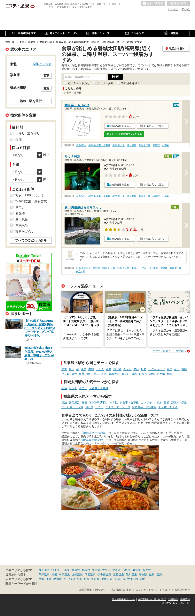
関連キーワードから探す (21, 583)
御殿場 (95, 579)
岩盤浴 (20, 213)
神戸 (142, 579)
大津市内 (132, 579)
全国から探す (42, 64)
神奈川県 (44, 570)
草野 (108, 369)
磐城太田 (114, 373)
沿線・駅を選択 (31, 101)
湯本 (83, 369)
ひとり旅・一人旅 (72, 407)
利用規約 (173, 599)
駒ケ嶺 (161, 373)
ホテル (83, 388)
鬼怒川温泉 (156, 574)
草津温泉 (44, 574)
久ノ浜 (127, 369)
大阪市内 (106, 579)
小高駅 (165, 145)
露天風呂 (74, 402)
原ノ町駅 (131, 145)
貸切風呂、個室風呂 (144, 407)
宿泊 (64, 388)
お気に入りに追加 (154, 125)
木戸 (169, 369)
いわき (100, 369)
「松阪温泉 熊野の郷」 (92, 439)
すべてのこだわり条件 (30, 240)
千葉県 (66, 570)
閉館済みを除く (130, 83)
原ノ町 (125, 373)
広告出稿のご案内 (121, 590)
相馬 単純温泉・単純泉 (88, 268)
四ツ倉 (117, 369)
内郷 (91, 369)
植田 (71, 369)
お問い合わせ (182, 590)
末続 (136, 369)
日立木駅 (80, 271)
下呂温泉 (90, 574)
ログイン (173, 9)
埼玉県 (55, 570)
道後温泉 (118, 574)
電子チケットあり (79, 83)
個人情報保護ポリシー (123, 599)
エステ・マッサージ (117, 407)
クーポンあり (105, 83)
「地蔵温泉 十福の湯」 (95, 432)
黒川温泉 (131, 574)
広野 (143, 369)
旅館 (166, 402)
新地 (169, 373)
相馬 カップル (139, 268)
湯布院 (143, 574)
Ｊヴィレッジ (156, 369)
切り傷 (89, 407)
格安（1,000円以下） (95, 402)
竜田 (177, 369)
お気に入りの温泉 (153, 3)
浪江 (89, 373)
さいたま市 (75, 579)
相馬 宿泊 (81, 145)
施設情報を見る (120, 125)
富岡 (184, 369)
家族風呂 (21, 225)
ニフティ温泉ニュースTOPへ (169, 351)
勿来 (64, 369)
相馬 (152, 373)
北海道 (116, 570)
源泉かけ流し (179, 402)
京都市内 (119, 579)
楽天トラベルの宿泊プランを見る (124, 134)
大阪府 (106, 570)
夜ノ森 (65, 373)
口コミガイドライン (147, 590)
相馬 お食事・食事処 (99, 145)
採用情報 (185, 599)
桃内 (96, 373)
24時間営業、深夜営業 (31, 201)
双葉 (81, 373)
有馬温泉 (64, 574)
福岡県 (147, 570)
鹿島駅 (156, 145)
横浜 (41, 579)
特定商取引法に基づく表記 (152, 599)
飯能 (86, 579)
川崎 (48, 579)
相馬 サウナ (118, 145)
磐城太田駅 (145, 145)
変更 (46, 75)
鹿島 (134, 373)
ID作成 (186, 9)
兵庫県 (76, 570)
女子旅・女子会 (168, 407)
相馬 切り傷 (108, 268)
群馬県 (86, 570)
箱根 (54, 574)
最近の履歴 (178, 3)
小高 (104, 373)
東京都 (96, 570)
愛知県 (137, 570)
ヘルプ (166, 590)
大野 (74, 373)
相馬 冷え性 (123, 268)
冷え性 (114, 402)
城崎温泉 (77, 574)
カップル (146, 402)
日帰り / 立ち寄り (27, 133)
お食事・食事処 (98, 388)
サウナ (73, 388)
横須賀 (57, 579)
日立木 (143, 373)
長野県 (126, 570)
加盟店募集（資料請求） (93, 590)
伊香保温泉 (104, 574)
